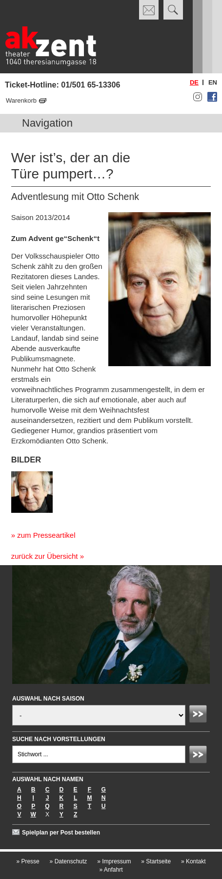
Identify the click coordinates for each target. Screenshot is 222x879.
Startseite (156, 861)
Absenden (199, 715)
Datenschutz (68, 861)
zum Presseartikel (46, 535)
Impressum (114, 861)
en (212, 82)
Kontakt (193, 861)
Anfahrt (110, 869)
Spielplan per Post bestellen (61, 832)
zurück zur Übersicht (44, 556)
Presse (27, 861)
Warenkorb (21, 100)
